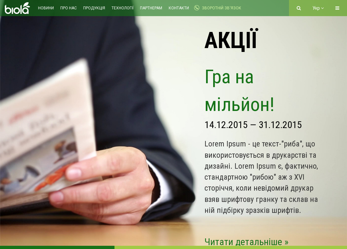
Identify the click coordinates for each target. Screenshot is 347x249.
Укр (318, 8)
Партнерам (151, 8)
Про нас (68, 8)
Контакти (179, 8)
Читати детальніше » (246, 241)
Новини (46, 8)
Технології (123, 8)
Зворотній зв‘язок (221, 8)
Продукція (94, 8)
